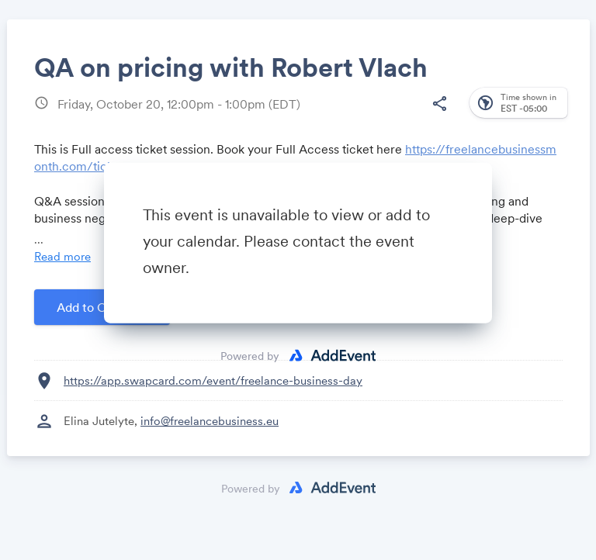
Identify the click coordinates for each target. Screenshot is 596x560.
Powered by (249, 356)
